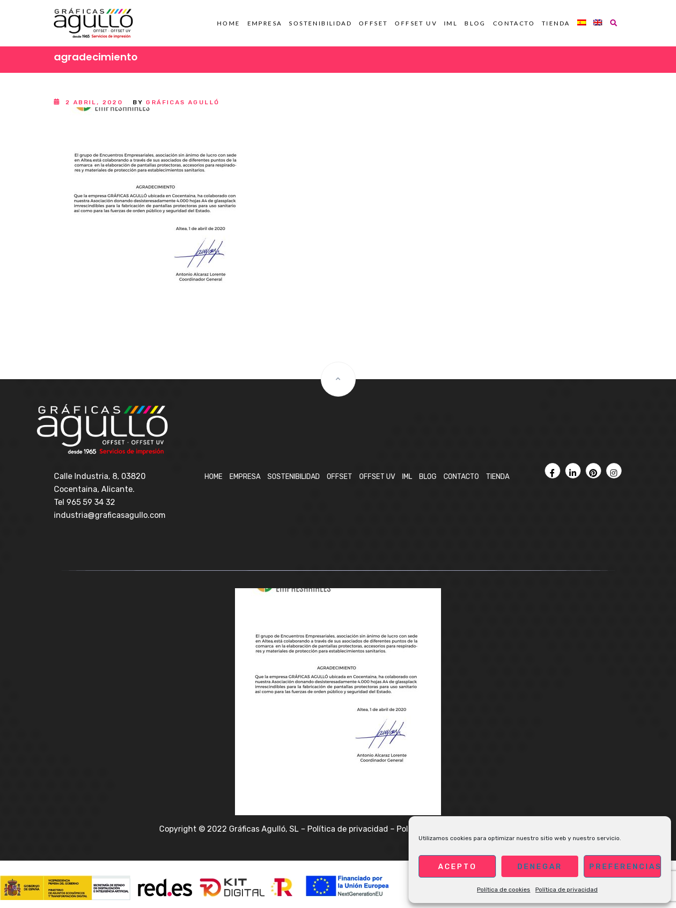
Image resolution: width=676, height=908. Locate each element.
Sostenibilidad (320, 23)
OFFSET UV (416, 23)
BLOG (475, 23)
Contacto (514, 23)
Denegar (539, 866)
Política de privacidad (566, 889)
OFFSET (373, 23)
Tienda (556, 23)
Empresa (264, 23)
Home (228, 23)
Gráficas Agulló (183, 102)
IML (450, 23)
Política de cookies (503, 889)
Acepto (457, 866)
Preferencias (625, 866)
